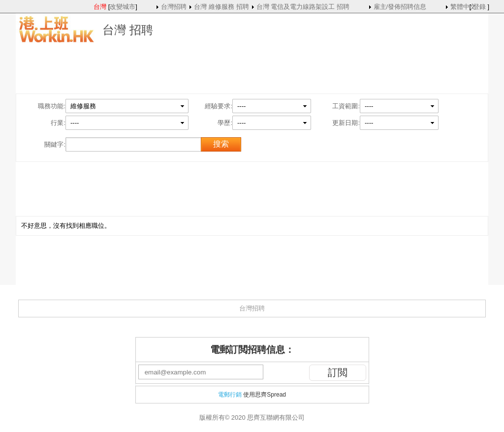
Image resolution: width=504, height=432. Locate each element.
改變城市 (122, 6)
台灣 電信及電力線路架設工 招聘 (302, 6)
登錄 (479, 6)
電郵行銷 (230, 394)
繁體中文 (463, 6)
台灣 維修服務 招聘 (221, 6)
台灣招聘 (174, 6)
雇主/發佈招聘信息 (400, 6)
